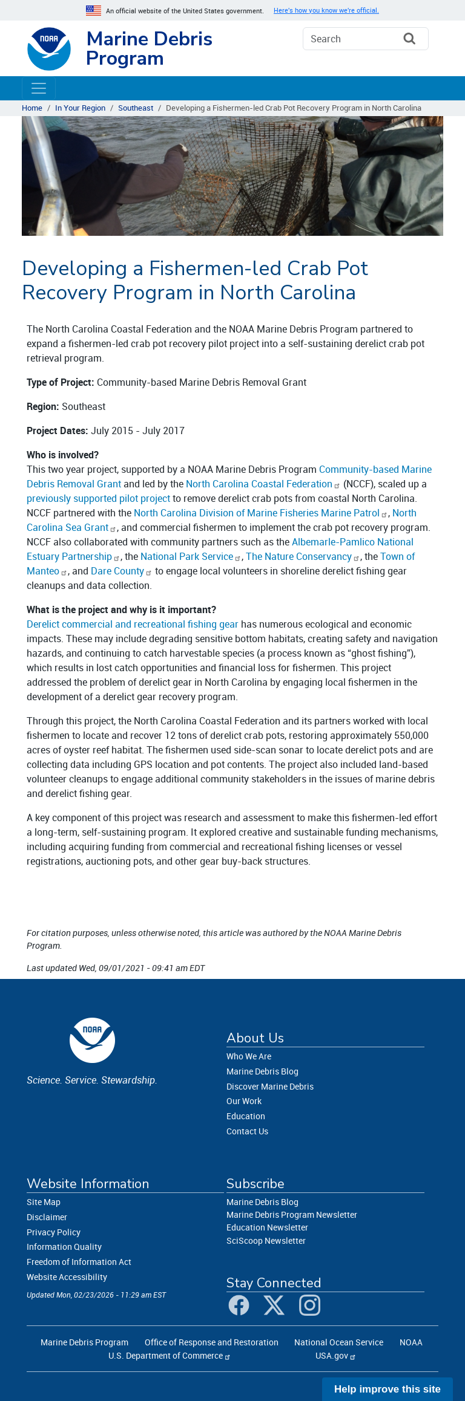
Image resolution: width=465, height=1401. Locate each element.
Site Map (44, 1202)
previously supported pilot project (98, 498)
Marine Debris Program (149, 48)
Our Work (244, 1101)
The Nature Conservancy (299, 556)
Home (32, 107)
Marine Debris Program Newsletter (291, 1214)
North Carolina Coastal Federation (259, 483)
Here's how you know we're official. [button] (326, 10)
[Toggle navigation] (39, 88)
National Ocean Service (338, 1342)
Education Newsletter (267, 1227)
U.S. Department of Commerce (165, 1355)
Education (245, 1116)
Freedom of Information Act (79, 1261)
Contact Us (247, 1131)
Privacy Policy (54, 1232)
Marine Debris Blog (262, 1071)
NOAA (411, 1342)
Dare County (117, 570)
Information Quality (64, 1246)
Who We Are (248, 1056)
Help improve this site (387, 1389)
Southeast (135, 107)
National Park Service (186, 556)
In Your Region (80, 107)
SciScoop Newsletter (266, 1240)
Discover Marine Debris (270, 1086)
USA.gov (331, 1355)
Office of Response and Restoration (212, 1342)
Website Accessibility (67, 1276)
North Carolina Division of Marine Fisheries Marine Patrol (257, 512)
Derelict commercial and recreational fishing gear (133, 624)
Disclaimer (47, 1217)
